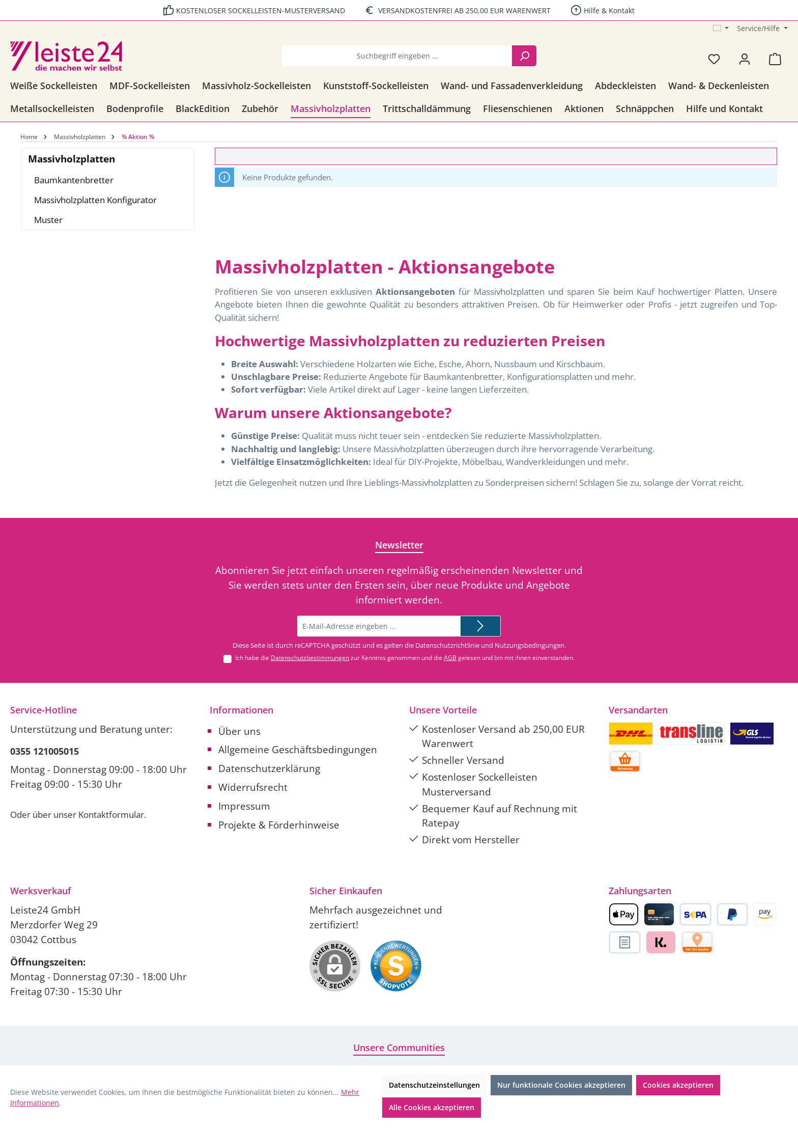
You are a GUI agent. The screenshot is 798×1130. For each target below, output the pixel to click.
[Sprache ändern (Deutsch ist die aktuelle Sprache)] (721, 28)
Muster (48, 220)
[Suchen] (524, 55)
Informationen (241, 710)
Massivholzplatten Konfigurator (95, 200)
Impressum (244, 806)
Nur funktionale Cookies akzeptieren (561, 1085)
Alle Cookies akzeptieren (431, 1107)
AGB (450, 657)
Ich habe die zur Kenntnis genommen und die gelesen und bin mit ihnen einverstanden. (405, 657)
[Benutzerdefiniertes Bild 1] (395, 966)
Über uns (239, 731)
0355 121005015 (44, 751)
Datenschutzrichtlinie (447, 645)
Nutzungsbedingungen (529, 645)
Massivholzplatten (71, 159)
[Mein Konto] (744, 58)
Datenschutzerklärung (269, 768)
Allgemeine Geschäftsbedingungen (297, 749)
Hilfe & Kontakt (609, 10)
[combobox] (397, 55)
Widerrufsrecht (253, 787)
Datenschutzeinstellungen (434, 1085)
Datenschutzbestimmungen (310, 657)
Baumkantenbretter (73, 180)
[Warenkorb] (775, 58)
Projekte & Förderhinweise (278, 825)
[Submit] (480, 626)
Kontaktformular (111, 814)
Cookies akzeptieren (678, 1085)
